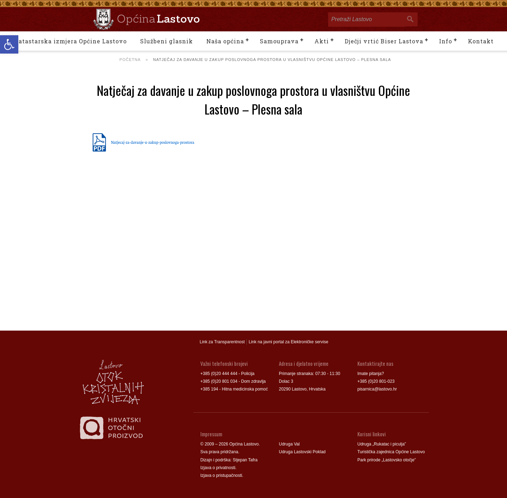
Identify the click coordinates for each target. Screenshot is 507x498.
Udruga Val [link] (289, 444)
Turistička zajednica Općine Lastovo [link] (391, 451)
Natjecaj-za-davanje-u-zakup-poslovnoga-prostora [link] (152, 142)
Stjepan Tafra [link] (245, 459)
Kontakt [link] (481, 41)
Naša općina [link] (225, 41)
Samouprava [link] (279, 41)
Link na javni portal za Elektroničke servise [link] (288, 341)
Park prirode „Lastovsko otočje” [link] (386, 459)
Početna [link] (129, 59)
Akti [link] (321, 41)
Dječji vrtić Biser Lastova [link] (384, 41)
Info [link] (445, 41)
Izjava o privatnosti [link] (217, 467)
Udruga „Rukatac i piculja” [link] (381, 444)
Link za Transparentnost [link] (222, 341)
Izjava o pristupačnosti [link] (221, 475)
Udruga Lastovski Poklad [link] (302, 451)
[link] (9, 44)
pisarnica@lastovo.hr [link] (377, 389)
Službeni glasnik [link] (166, 41)
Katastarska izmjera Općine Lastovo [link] (70, 41)
